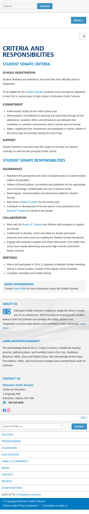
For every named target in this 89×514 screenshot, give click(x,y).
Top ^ (83, 417)
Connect (36, 494)
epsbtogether (12, 488)
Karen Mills (20, 288)
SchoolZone (23, 494)
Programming (11, 441)
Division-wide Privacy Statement (20, 505)
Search (7, 481)
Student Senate (34, 92)
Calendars (9, 448)
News (5, 468)
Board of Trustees (17, 210)
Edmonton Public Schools (21, 20)
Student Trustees (29, 202)
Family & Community (15, 461)
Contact (7, 474)
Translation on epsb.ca (54, 505)
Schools (8, 434)
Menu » (78, 20)
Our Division (10, 454)
